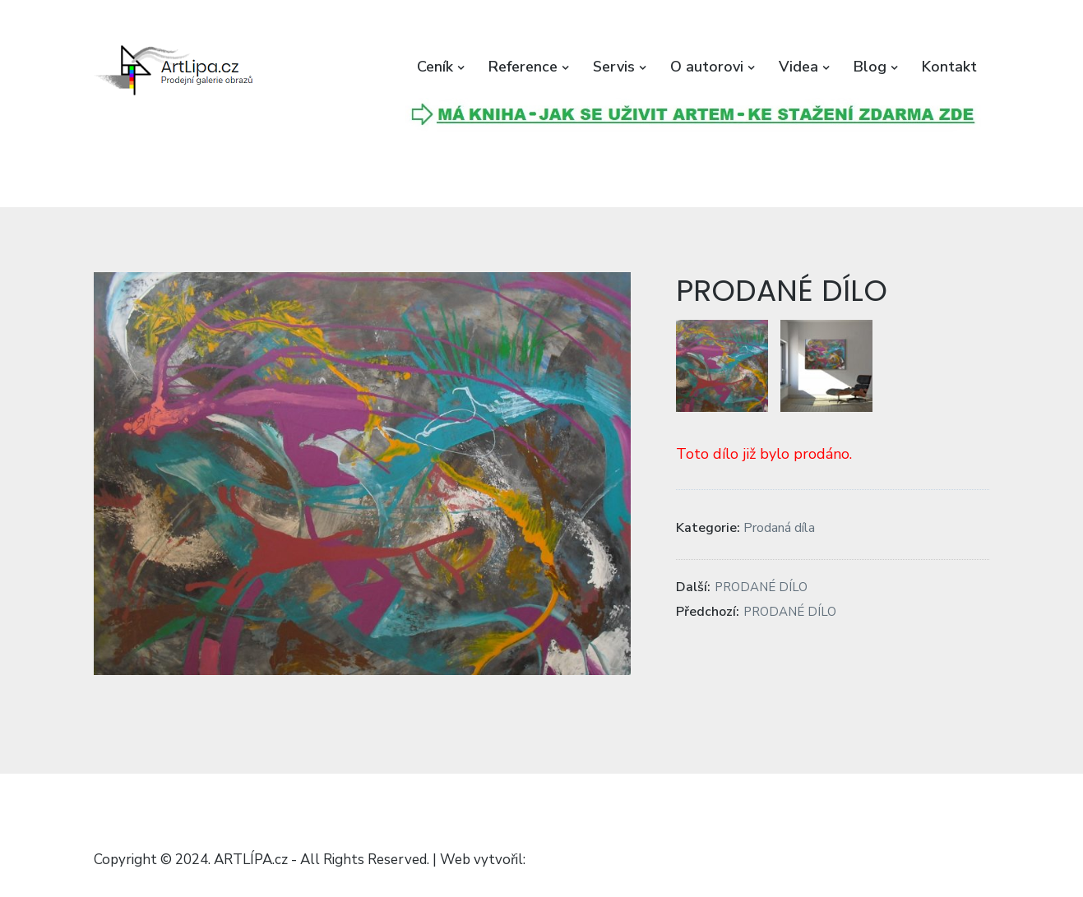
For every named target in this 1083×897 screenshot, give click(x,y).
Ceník (435, 66)
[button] (176, 71)
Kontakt (949, 66)
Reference (523, 66)
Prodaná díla (779, 528)
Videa (798, 66)
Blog (870, 66)
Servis (614, 66)
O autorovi (706, 66)
